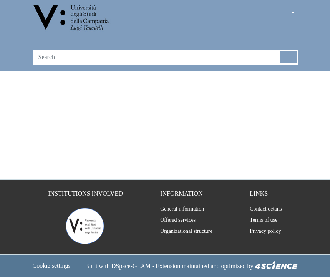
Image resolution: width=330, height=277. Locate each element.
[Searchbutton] (288, 57)
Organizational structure (183, 222)
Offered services (174, 211)
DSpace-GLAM (80, 266)
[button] (271, 13)
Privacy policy (263, 222)
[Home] (72, 19)
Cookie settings (54, 257)
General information (177, 200)
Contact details (265, 200)
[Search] (156, 57)
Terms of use (262, 211)
